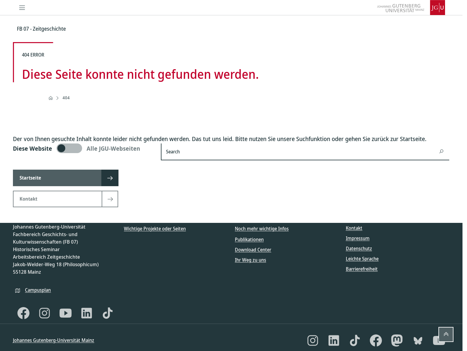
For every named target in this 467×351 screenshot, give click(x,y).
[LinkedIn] (87, 313)
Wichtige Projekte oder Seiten (155, 228)
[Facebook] (23, 313)
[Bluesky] (418, 340)
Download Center (253, 249)
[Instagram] (44, 313)
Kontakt (354, 228)
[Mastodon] (397, 340)
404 (66, 97)
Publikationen (249, 239)
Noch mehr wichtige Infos (262, 228)
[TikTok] (108, 313)
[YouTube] (66, 313)
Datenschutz (359, 248)
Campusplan (38, 290)
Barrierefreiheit (362, 269)
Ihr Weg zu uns (250, 260)
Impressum (358, 238)
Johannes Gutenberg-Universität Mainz (53, 340)
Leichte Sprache (362, 258)
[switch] (83, 148)
